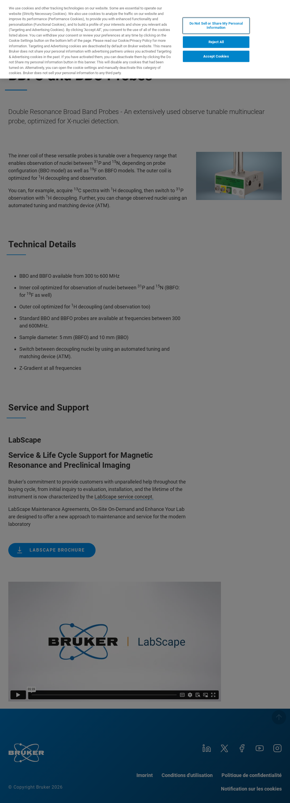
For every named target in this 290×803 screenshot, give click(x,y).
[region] (145, 39)
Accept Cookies (216, 56)
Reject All (216, 42)
